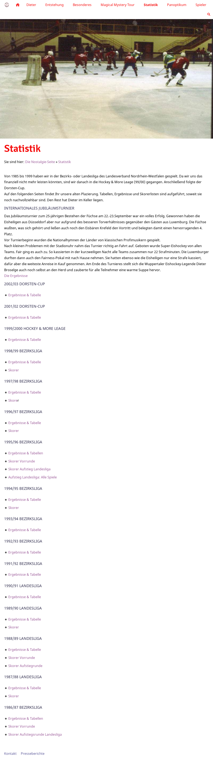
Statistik (64, 162)
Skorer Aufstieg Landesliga (29, 469)
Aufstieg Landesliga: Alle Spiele (32, 477)
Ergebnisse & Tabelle (24, 295)
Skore (12, 400)
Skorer (13, 370)
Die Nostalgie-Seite (40, 162)
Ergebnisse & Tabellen (25, 453)
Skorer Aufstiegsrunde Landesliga (35, 734)
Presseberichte (33, 753)
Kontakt (10, 753)
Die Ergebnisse (16, 275)
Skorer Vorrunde (21, 461)
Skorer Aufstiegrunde (25, 665)
